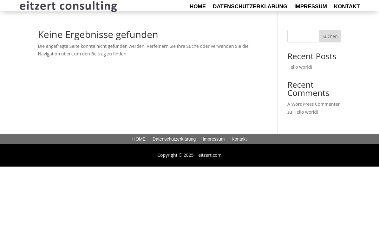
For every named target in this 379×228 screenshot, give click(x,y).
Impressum (310, 7)
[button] (14, 214)
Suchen (330, 36)
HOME (198, 7)
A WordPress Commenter (313, 104)
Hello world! (299, 67)
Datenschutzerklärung (250, 7)
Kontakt (347, 7)
